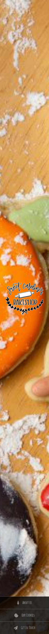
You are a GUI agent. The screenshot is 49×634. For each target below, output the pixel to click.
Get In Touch (24, 627)
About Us (24, 602)
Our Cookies (24, 615)
